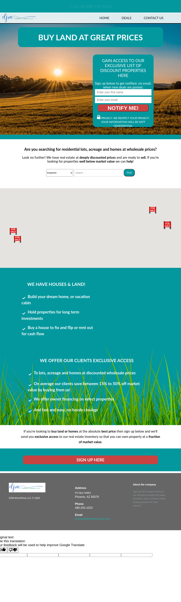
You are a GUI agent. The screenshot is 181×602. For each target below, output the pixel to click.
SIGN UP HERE (90, 459)
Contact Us (153, 18)
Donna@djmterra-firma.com (92, 518)
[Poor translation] (13, 550)
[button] (17, 239)
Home (104, 18)
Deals (126, 18)
